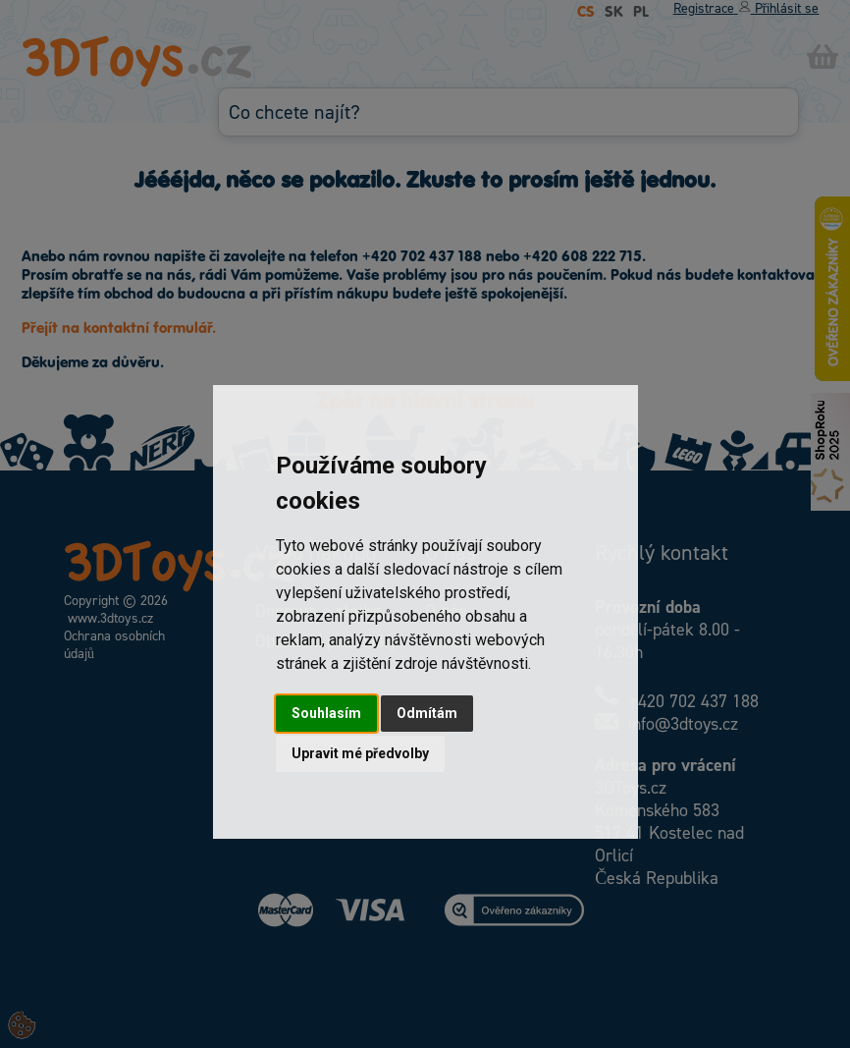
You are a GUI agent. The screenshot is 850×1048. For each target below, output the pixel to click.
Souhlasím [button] (326, 713)
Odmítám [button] (427, 713)
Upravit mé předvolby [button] (360, 753)
